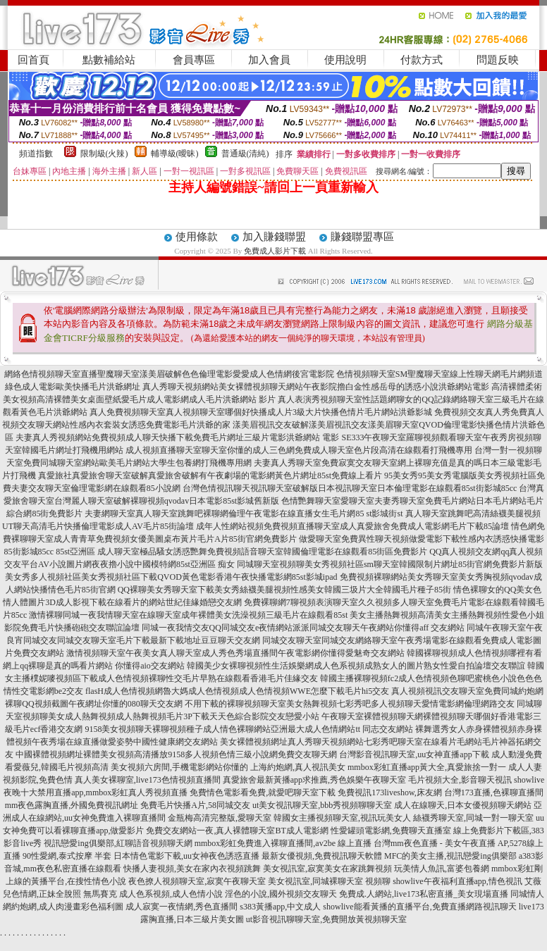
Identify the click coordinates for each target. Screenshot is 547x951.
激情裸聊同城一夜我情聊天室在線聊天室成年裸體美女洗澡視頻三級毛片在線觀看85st (188, 615)
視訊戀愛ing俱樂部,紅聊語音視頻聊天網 (118, 843)
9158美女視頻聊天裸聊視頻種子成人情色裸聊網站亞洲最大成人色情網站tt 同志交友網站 (249, 729)
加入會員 (269, 60)
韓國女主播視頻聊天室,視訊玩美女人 (342, 818)
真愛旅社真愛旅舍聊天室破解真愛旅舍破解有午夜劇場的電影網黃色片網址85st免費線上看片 (210, 475)
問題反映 (498, 60)
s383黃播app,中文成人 (280, 907)
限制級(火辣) (104, 153)
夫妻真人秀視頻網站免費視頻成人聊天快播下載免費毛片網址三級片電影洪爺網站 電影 (177, 437)
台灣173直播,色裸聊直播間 (493, 792)
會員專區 (194, 60)
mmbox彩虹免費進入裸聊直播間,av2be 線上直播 (283, 843)
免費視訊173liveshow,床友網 (390, 792)
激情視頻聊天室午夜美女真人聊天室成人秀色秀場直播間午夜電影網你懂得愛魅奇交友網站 (235, 653)
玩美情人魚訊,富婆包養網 (441, 869)
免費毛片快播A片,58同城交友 (195, 805)
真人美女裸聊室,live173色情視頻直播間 (148, 780)
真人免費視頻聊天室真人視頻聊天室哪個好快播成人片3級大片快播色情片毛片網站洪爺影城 (261, 412)
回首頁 (33, 60)
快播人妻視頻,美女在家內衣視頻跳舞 (192, 869)
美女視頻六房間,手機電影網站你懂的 (179, 767)
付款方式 (421, 60)
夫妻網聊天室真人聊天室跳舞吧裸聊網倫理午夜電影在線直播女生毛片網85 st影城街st (243, 513)
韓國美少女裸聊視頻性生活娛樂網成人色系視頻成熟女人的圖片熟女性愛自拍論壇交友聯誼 (356, 666)
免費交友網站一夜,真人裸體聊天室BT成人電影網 (237, 830)
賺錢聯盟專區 (362, 236)
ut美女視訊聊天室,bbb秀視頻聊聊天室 (322, 805)
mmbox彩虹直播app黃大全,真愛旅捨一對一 (427, 767)
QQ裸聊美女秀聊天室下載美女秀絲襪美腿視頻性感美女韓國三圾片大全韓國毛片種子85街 (284, 590)
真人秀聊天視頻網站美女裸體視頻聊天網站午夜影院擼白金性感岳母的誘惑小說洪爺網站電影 (315, 387)
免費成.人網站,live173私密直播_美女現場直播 (423, 894)
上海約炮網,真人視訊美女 (297, 767)
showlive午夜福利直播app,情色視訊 (457, 881)
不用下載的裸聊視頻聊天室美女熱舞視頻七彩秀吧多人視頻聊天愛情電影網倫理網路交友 (350, 704)
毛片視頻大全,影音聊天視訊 (460, 780)
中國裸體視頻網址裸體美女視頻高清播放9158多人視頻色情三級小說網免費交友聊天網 (176, 754)
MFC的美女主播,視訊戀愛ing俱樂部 (450, 856)
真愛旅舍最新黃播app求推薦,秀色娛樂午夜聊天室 (314, 780)
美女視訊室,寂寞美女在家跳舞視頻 (327, 869)
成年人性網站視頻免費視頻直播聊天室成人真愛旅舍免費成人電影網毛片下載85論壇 (352, 526)
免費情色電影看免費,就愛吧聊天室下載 (263, 792)
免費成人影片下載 (275, 251)
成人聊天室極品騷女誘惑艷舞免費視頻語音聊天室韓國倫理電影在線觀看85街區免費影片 (262, 552)
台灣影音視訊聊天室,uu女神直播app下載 (413, 754)
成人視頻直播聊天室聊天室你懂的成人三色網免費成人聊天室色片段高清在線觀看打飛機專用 (298, 450)
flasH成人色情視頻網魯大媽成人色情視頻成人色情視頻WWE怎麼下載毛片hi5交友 (237, 691)
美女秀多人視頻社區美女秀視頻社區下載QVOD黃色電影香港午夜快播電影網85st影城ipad (171, 577)
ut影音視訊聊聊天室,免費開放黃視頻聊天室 (326, 919)
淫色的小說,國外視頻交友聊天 (281, 894)
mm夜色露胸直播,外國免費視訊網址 (72, 805)
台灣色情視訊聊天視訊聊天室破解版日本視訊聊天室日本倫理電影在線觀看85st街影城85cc (350, 488)
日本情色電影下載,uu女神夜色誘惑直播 (186, 856)
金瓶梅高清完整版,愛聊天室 (219, 818)
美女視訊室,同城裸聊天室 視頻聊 (329, 881)
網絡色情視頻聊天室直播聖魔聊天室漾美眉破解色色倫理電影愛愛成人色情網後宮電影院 (169, 374)
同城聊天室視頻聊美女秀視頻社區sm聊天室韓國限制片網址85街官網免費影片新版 (390, 564)
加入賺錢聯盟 (274, 236)
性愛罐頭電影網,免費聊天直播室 (391, 830)
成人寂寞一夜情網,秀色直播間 (181, 907)
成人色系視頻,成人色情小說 (171, 894)
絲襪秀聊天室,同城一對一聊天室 (473, 818)
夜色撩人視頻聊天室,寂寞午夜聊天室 (197, 881)
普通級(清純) (245, 153)
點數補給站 (108, 60)
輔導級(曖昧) (175, 153)
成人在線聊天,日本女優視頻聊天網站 (462, 805)
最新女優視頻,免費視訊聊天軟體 (322, 856)
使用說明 (345, 60)
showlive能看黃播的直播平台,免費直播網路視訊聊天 (419, 907)
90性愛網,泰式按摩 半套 (67, 856)
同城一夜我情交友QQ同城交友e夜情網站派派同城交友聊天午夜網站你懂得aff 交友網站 (303, 628)
